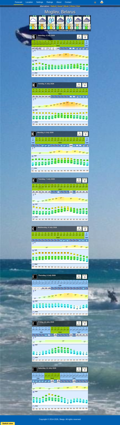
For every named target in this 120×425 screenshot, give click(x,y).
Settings (39, 2)
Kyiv (78, 6)
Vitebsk (53, 6)
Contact (68, 2)
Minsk (66, 6)
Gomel (60, 6)
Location (29, 2)
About (58, 2)
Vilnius (72, 6)
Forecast (18, 2)
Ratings (50, 2)
